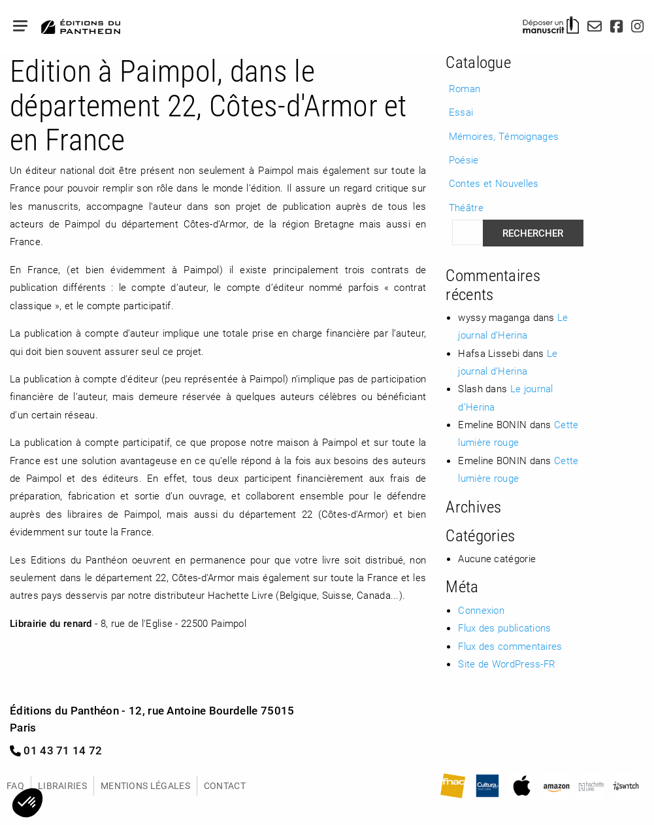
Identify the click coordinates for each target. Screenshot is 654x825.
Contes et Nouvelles (494, 183)
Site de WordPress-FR (506, 663)
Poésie (464, 159)
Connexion (481, 609)
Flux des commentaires (510, 645)
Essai (461, 111)
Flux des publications (504, 627)
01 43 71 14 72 (56, 750)
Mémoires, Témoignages (504, 136)
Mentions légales (145, 785)
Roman (465, 88)
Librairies (62, 785)
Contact (225, 785)
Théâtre (466, 207)
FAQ (15, 785)
